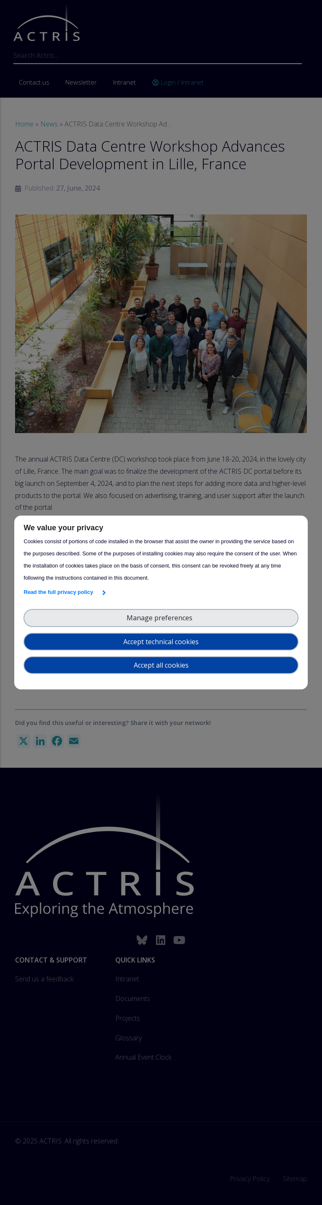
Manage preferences (161, 617)
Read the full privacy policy (59, 592)
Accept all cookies (161, 665)
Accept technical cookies (161, 641)
